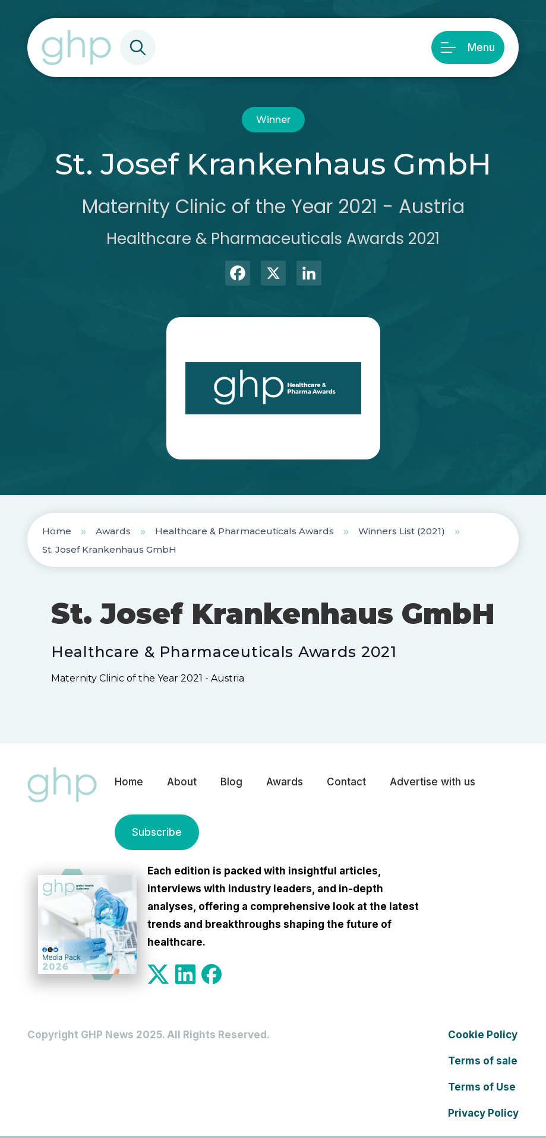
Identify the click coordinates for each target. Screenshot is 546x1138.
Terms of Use (482, 1087)
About (182, 782)
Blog (231, 782)
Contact (346, 782)
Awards (113, 531)
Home (56, 531)
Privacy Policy (483, 1113)
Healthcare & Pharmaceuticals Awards (244, 531)
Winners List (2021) (401, 531)
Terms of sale (482, 1061)
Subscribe (157, 832)
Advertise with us (432, 782)
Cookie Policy (482, 1035)
